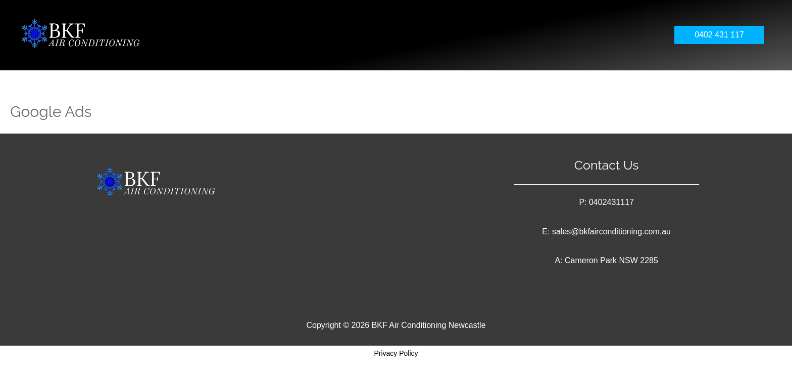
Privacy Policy (396, 353)
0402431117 (611, 202)
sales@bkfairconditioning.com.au (611, 231)
